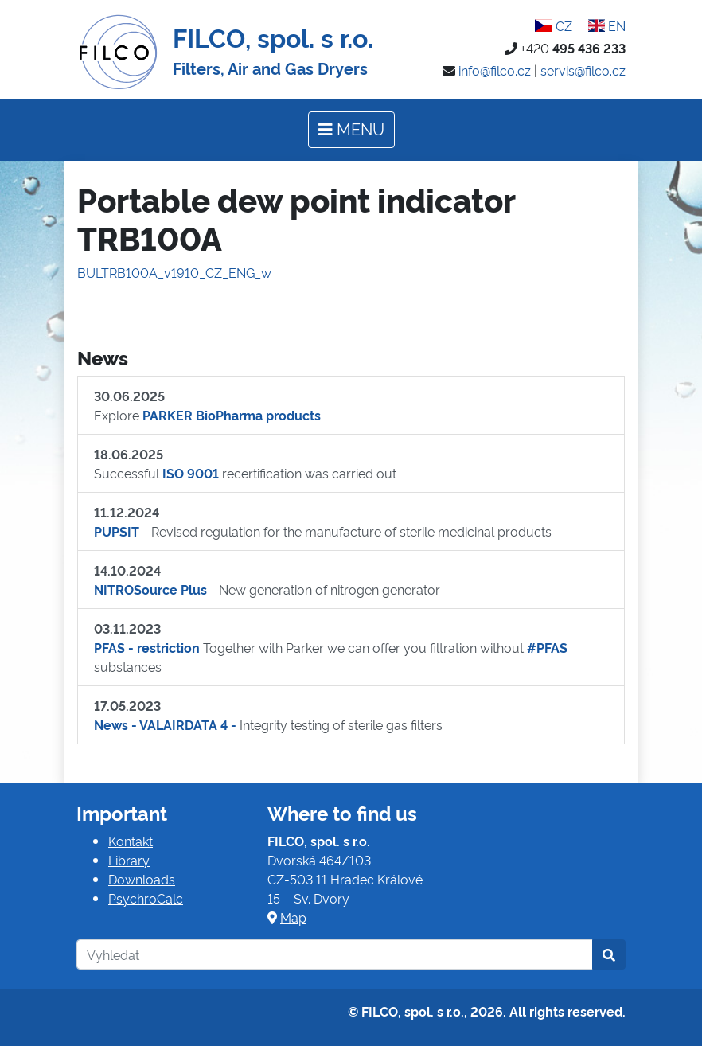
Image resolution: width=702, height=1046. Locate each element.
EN (607, 25)
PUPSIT (116, 531)
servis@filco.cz (583, 70)
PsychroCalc (145, 898)
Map (293, 917)
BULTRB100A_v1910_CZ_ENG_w (174, 272)
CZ (553, 25)
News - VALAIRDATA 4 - (165, 724)
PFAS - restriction (147, 647)
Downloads (141, 879)
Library (129, 859)
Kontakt (130, 840)
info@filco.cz (494, 70)
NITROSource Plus (150, 589)
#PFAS (547, 647)
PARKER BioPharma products (231, 414)
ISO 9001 (190, 473)
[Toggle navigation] (351, 129)
